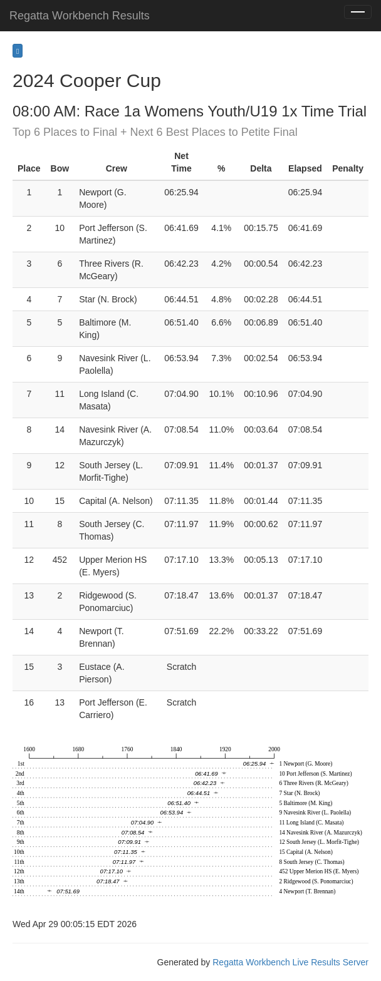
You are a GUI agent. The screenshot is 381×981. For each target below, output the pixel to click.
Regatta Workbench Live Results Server (290, 962)
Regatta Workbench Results (79, 15)
